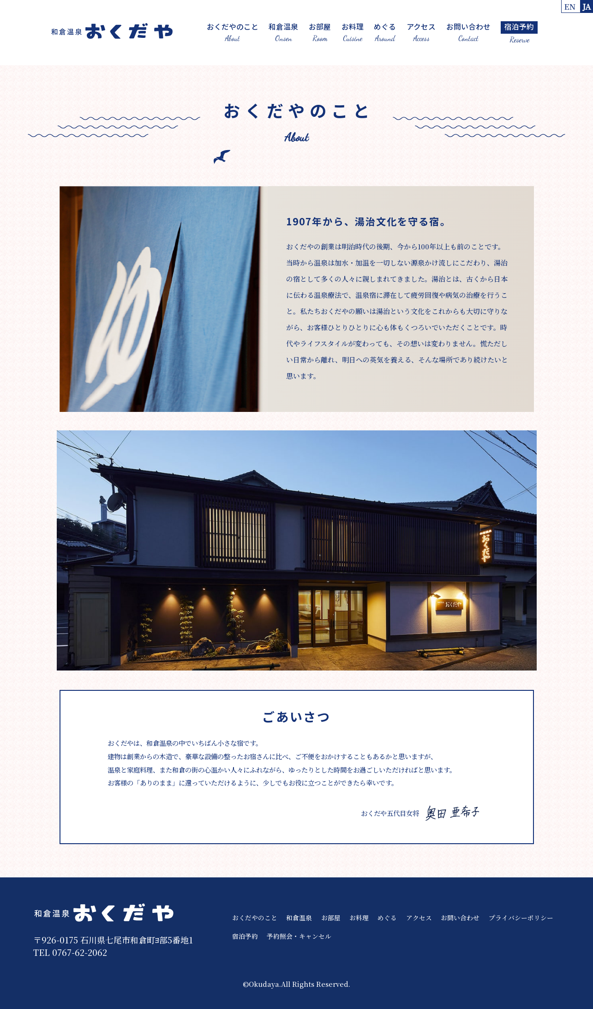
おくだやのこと (232, 32)
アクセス (421, 32)
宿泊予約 (245, 936)
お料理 (352, 32)
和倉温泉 (283, 32)
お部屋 (320, 32)
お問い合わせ (468, 32)
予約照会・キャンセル (299, 936)
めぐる (385, 32)
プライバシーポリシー (521, 917)
